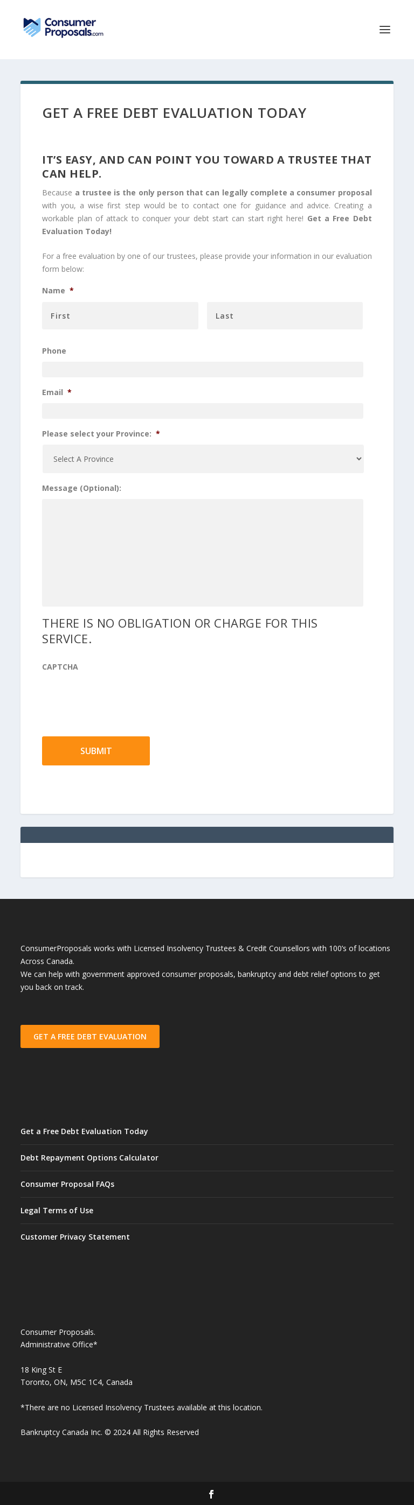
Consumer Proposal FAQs (67, 1184)
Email (57, 392)
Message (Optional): (81, 488)
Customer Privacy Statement (75, 1237)
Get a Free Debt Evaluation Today (84, 1131)
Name (58, 291)
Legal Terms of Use (56, 1210)
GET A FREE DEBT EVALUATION (90, 1036)
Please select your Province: (101, 434)
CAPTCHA (60, 667)
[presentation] (124, 698)
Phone (54, 351)
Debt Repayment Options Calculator (89, 1157)
